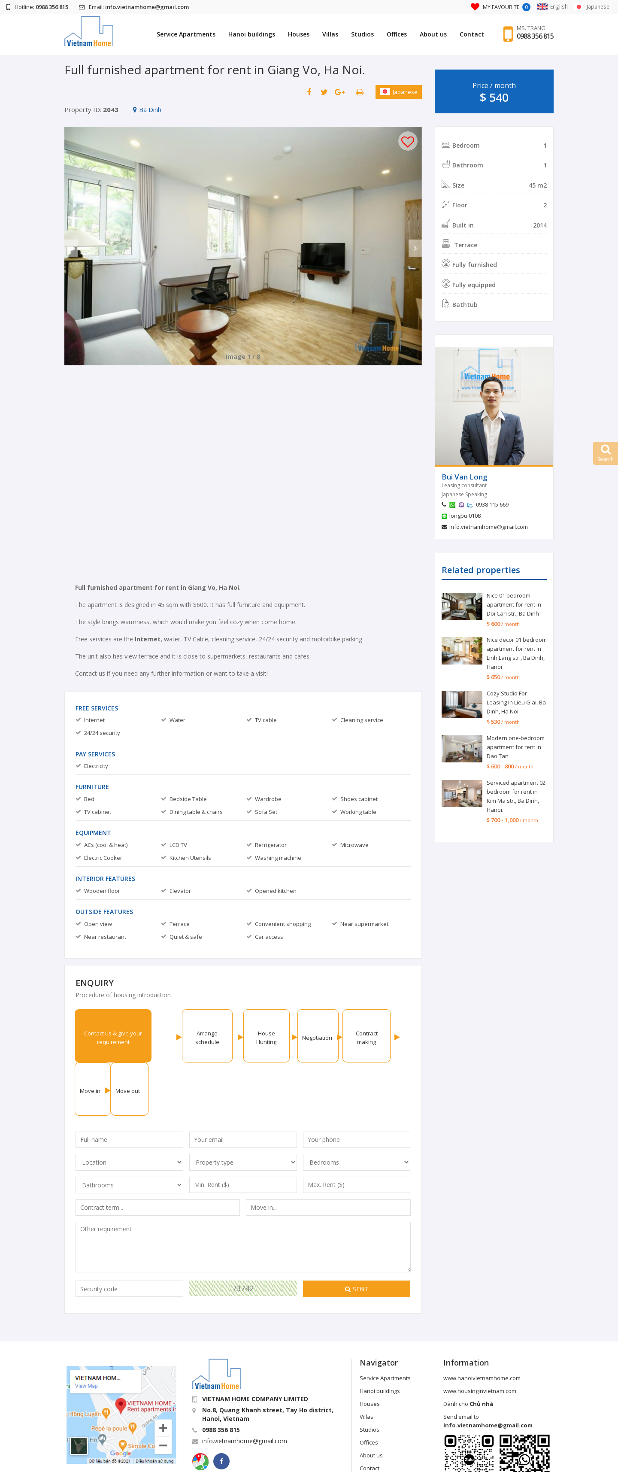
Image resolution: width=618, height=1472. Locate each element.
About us (428, 34)
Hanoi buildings (246, 34)
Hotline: (37, 7)
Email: (134, 7)
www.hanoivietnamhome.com (482, 1325)
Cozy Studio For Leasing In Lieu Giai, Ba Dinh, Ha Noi (516, 702)
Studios (357, 34)
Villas (325, 34)
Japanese (399, 92)
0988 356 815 (533, 36)
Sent (356, 1236)
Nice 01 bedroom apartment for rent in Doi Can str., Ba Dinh (514, 604)
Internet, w (152, 639)
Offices (392, 34)
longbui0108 (465, 515)
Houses (293, 34)
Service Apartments (180, 34)
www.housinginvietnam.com (479, 1337)
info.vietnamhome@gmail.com (488, 527)
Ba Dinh (147, 109)
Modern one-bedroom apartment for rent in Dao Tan (516, 747)
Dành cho (468, 1350)
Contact (466, 34)
